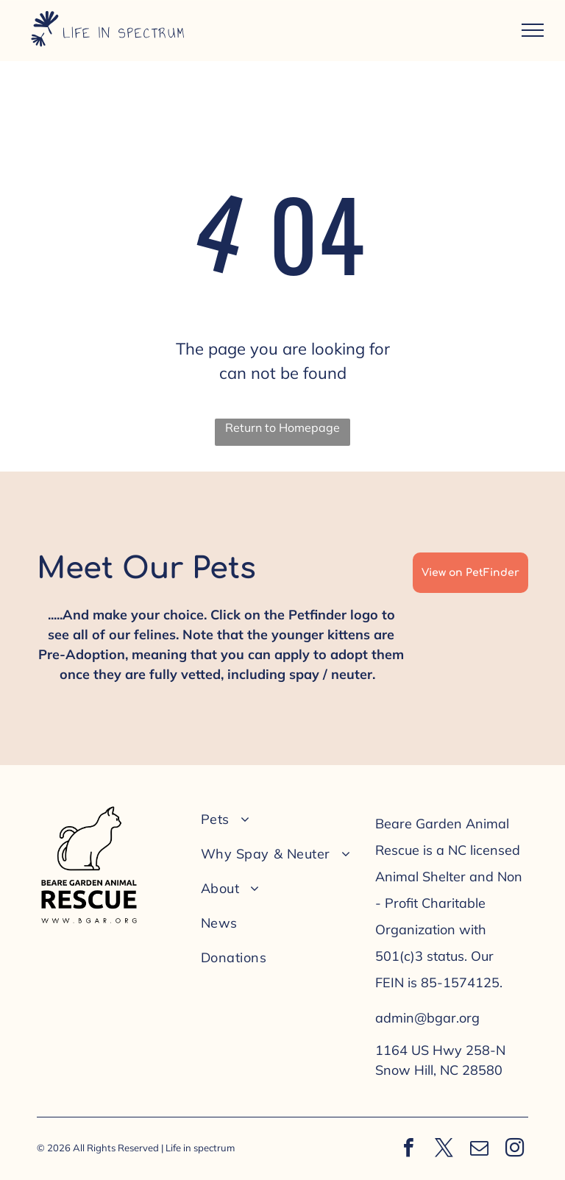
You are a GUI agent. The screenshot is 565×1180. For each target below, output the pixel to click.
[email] (479, 1149)
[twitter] (444, 1149)
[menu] (533, 30)
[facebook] (408, 1149)
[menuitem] (278, 819)
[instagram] (514, 1149)
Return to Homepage (282, 427)
